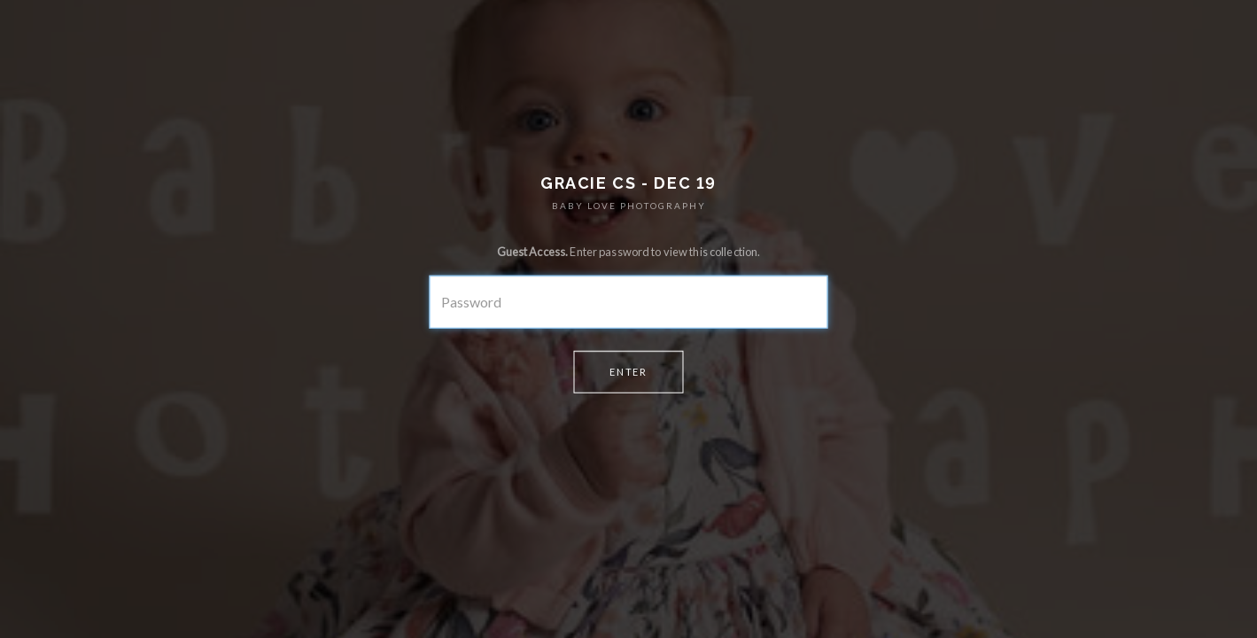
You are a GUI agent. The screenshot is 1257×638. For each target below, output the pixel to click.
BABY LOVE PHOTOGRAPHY (629, 205)
